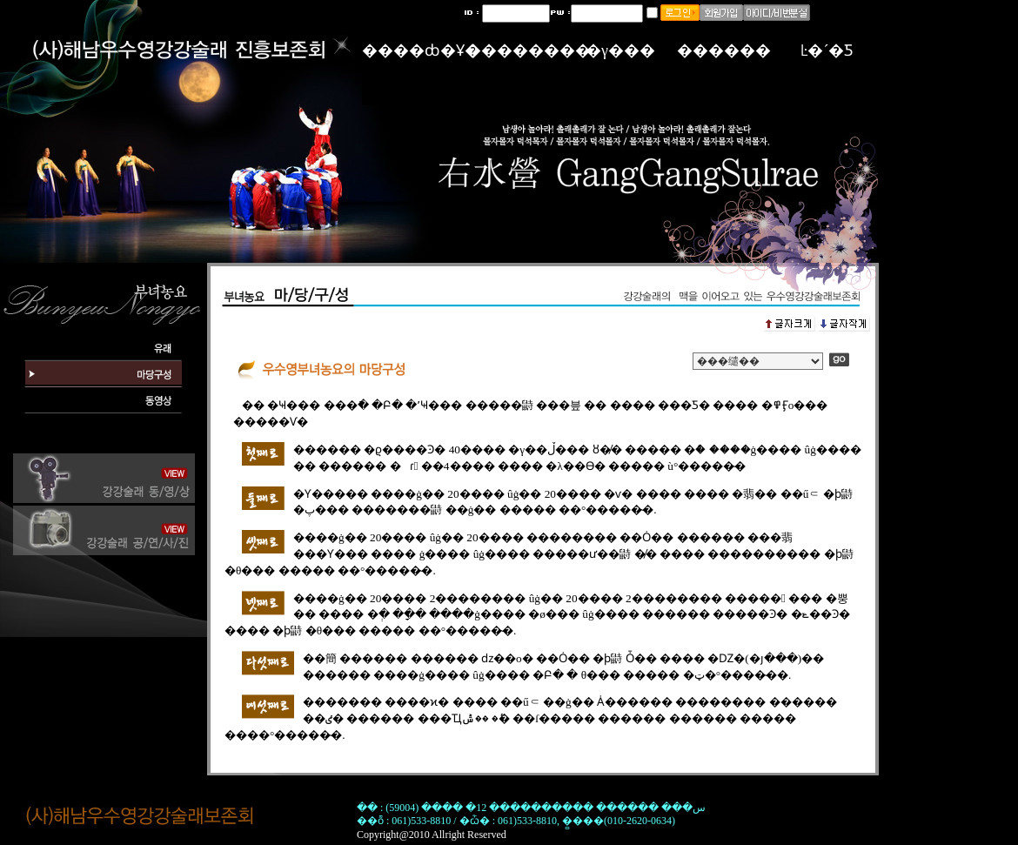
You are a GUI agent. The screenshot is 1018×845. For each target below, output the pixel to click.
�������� (528, 50)
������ (724, 50)
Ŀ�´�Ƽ (827, 50)
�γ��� (620, 50)
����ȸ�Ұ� (421, 50)
